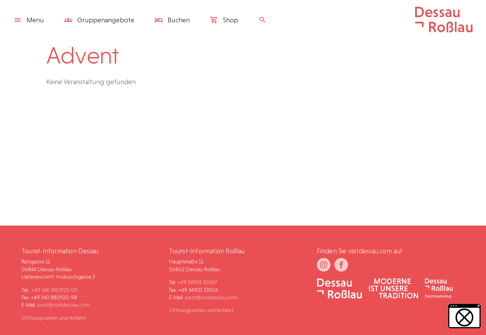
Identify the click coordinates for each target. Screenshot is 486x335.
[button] (464, 316)
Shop (224, 20)
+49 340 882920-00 (54, 290)
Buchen (172, 20)
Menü (29, 20)
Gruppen (99, 20)
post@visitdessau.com (63, 305)
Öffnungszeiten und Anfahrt (54, 318)
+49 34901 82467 (197, 282)
